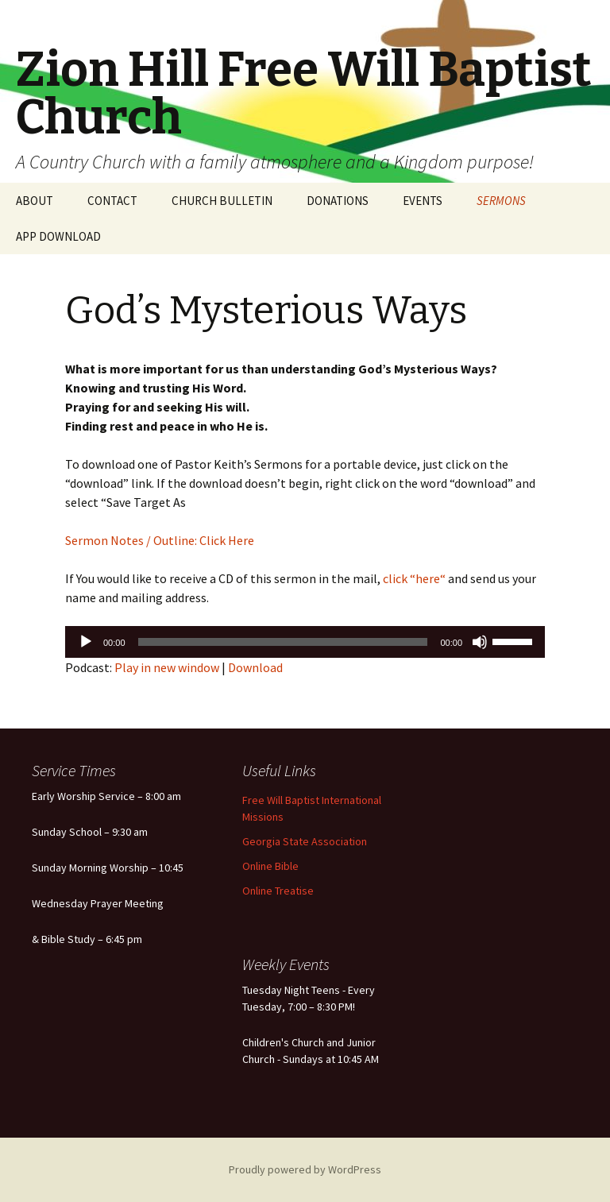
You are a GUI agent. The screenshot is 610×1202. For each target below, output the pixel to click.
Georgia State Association (304, 841)
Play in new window (166, 667)
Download (255, 667)
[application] (305, 642)
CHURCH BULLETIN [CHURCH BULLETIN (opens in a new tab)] (222, 200)
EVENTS (422, 200)
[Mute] (480, 642)
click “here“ (413, 578)
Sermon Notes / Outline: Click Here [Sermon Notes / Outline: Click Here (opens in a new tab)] (159, 540)
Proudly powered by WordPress (305, 1169)
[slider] (283, 642)
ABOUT (34, 200)
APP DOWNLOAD (58, 236)
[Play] (86, 642)
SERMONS (501, 200)
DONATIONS (338, 200)
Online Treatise (278, 890)
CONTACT (112, 200)
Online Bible (270, 866)
